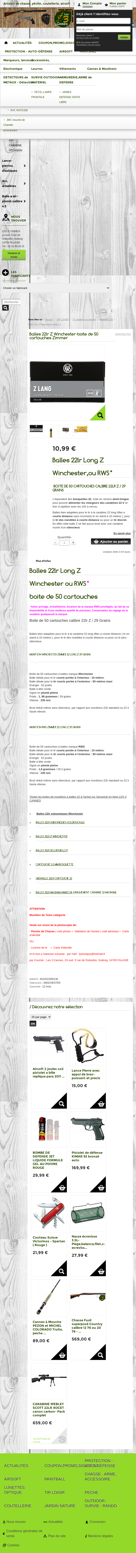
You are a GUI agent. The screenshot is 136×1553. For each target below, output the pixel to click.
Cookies (13, 1545)
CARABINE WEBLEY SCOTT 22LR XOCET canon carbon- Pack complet (49, 1409)
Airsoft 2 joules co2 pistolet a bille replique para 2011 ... (48, 1072)
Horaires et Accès (14, 255)
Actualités (55, 1522)
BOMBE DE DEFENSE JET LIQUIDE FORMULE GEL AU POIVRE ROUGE (48, 1160)
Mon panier (118, 3)
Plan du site (57, 1536)
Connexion (88, 6)
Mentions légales (100, 1536)
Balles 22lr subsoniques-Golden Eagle (60, 822)
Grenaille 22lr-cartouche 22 (54, 878)
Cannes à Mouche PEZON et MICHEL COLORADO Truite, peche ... (48, 1327)
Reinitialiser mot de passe (88, 44)
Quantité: (64, 537)
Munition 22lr (106, 319)
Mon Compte (92, 3)
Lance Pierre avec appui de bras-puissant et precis (86, 1074)
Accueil (49, 319)
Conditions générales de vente (24, 1533)
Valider (124, 37)
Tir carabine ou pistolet (84, 319)
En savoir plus (122, 533)
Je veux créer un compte (87, 38)
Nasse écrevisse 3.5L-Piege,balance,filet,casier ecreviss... (91, 1242)
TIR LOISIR (63, 319)
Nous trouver (16, 1522)
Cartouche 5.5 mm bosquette (55, 864)
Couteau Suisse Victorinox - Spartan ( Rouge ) (49, 1241)
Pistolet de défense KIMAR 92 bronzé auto (87, 1156)
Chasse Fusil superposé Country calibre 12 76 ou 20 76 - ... (87, 1325)
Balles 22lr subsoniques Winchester (59, 813)
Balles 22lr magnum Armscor (54, 892)
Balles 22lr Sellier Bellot (52, 850)
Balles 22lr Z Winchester (51, 836)
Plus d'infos (43, 560)
